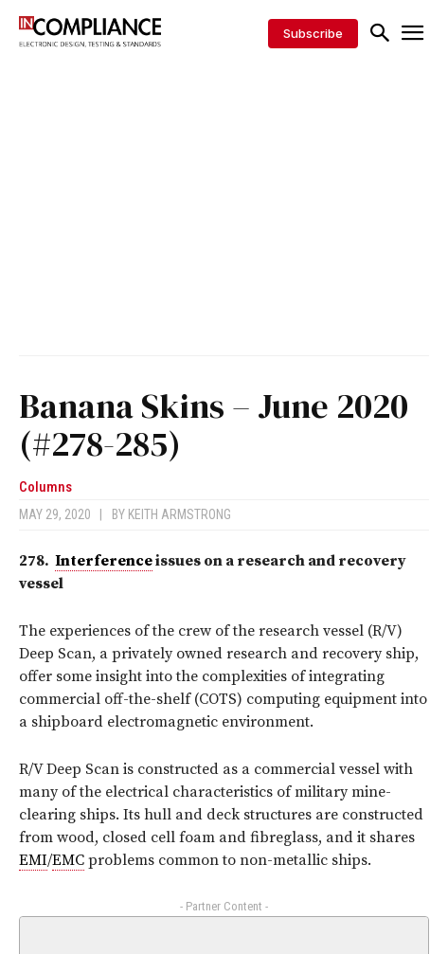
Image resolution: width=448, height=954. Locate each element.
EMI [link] (33, 860)
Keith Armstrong (179, 514)
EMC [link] (68, 860)
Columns (45, 487)
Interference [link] (103, 560)
